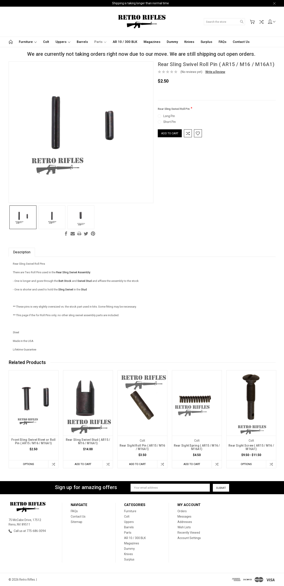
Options (28, 464)
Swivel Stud (84, 280)
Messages (184, 516)
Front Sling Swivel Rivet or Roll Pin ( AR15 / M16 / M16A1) (33, 441)
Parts (100, 42)
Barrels (82, 42)
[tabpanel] (33, 419)
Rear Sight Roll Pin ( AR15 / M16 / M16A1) (142, 447)
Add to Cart (83, 464)
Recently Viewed (188, 532)
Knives (189, 42)
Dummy (172, 42)
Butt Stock (65, 280)
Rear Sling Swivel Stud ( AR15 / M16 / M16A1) (88, 441)
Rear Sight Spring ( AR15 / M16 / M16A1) (197, 447)
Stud (83, 289)
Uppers (63, 42)
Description (21, 252)
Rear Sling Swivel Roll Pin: (175, 108)
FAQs (222, 42)
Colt (46, 42)
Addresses (184, 522)
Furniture (28, 42)
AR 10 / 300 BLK (125, 42)
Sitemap (76, 522)
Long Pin (169, 116)
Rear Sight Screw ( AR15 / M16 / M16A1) (251, 447)
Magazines (152, 42)
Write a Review (215, 72)
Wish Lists (184, 527)
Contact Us (241, 42)
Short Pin (169, 122)
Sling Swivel (66, 289)
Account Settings (189, 538)
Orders (182, 511)
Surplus (206, 42)
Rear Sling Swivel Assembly (73, 272)
